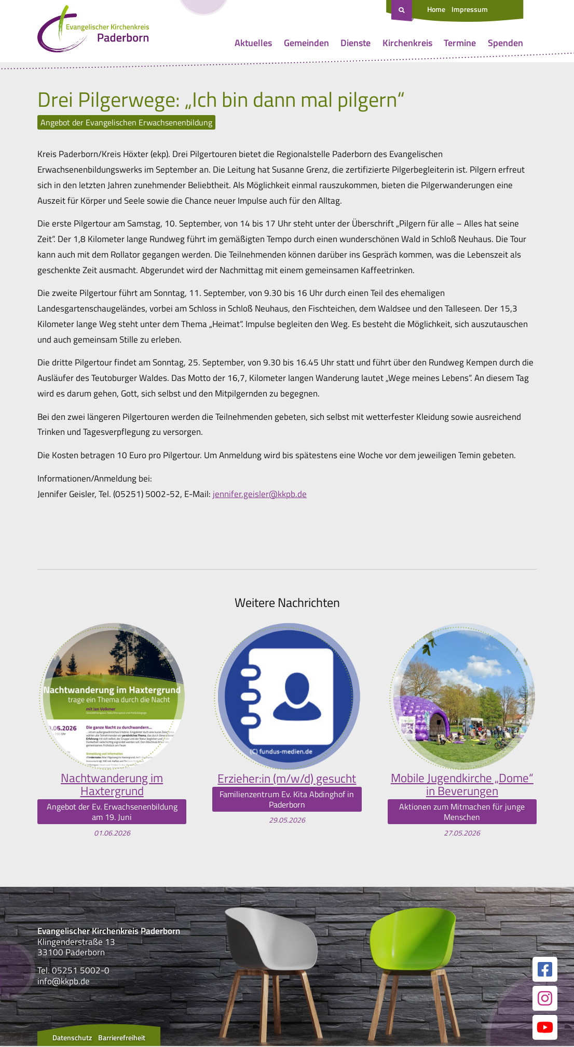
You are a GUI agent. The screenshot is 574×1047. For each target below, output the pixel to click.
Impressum (470, 9)
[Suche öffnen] (402, 11)
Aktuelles (253, 43)
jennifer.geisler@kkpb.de (260, 494)
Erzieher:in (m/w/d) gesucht (287, 778)
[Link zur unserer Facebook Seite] (544, 970)
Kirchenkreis (407, 43)
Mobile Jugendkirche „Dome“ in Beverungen (462, 785)
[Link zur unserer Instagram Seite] (544, 999)
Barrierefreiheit (121, 1038)
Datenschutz (72, 1038)
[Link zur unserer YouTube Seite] (544, 1028)
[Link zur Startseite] (93, 31)
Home (436, 9)
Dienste (355, 43)
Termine (460, 43)
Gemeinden (306, 43)
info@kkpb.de (63, 981)
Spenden (505, 43)
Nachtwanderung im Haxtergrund (112, 785)
